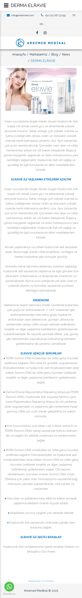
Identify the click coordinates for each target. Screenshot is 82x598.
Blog (54, 54)
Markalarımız (38, 54)
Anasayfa (19, 54)
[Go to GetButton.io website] (9, 594)
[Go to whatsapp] (9, 586)
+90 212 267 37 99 (55, 15)
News (66, 54)
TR (73, 15)
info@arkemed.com (22, 15)
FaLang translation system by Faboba (41, 581)
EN (41, 24)
